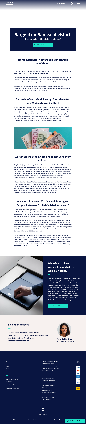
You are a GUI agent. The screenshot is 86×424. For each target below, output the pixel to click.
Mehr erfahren (58, 306)
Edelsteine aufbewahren (48, 383)
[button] (78, 3)
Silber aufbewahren (47, 390)
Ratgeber (8, 366)
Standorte (8, 364)
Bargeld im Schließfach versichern (50, 368)
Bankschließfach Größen (48, 371)
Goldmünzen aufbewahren (48, 381)
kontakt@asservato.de (15, 385)
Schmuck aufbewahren (48, 378)
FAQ (7, 361)
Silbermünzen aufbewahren (49, 395)
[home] (9, 3)
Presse (7, 368)
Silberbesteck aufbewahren (49, 392)
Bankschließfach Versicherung (49, 366)
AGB (14, 420)
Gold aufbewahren (46, 388)
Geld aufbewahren (46, 400)
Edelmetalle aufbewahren (48, 385)
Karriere (8, 371)
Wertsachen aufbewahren (48, 397)
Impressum (22, 420)
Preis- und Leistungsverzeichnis (36, 420)
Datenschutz (52, 420)
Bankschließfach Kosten (48, 364)
